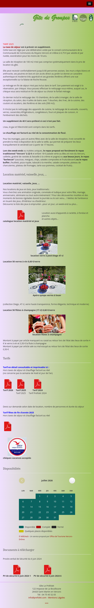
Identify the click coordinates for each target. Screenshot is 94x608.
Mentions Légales (56, 597)
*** (46, 603)
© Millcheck (24, 536)
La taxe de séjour (12, 47)
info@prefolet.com (37, 597)
